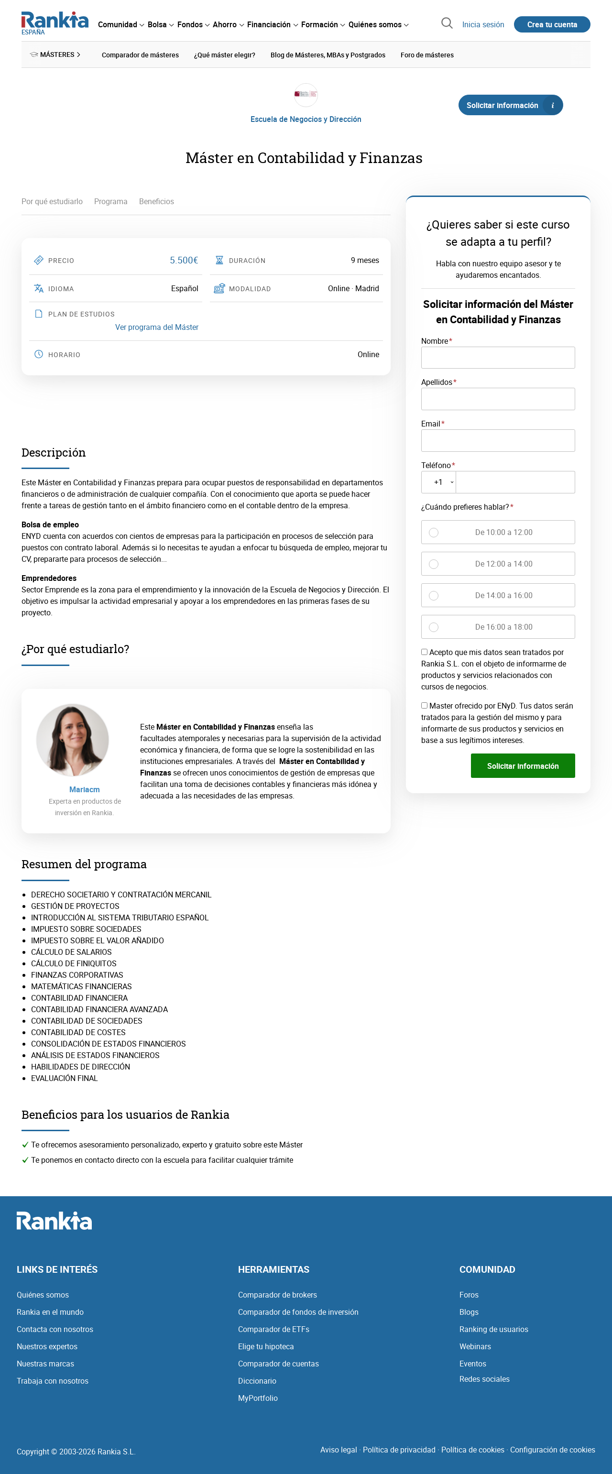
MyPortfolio (258, 1397)
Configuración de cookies (552, 1449)
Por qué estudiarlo (52, 201)
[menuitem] (121, 24)
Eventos (472, 1363)
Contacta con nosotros (55, 1328)
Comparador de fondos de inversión (298, 1311)
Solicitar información (514, 105)
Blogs (469, 1311)
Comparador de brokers (277, 1294)
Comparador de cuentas (278, 1363)
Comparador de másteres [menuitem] (140, 54)
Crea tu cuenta (552, 24)
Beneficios (156, 201)
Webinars (475, 1346)
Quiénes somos (43, 1294)
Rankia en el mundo (50, 1311)
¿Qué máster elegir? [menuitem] (224, 54)
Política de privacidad (399, 1449)
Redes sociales (484, 1378)
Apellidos (436, 381)
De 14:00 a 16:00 (504, 595)
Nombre (434, 340)
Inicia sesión (483, 24)
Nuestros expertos (47, 1346)
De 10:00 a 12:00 (504, 531)
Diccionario (257, 1380)
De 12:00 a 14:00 (504, 563)
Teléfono (436, 464)
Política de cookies (472, 1449)
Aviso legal (338, 1449)
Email (430, 423)
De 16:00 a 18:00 (504, 626)
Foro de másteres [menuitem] (427, 54)
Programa (111, 201)
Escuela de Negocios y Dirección (306, 118)
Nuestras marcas (45, 1363)
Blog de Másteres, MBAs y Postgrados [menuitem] (328, 54)
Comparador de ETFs (273, 1328)
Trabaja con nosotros (52, 1380)
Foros (469, 1294)
